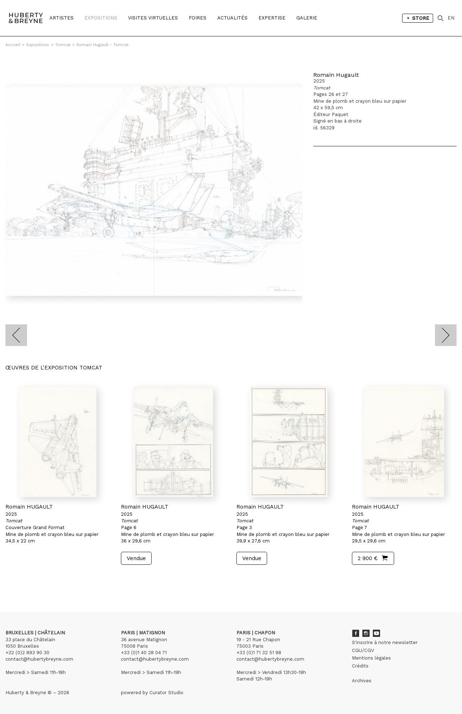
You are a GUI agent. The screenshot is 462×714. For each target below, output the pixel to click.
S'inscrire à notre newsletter (385, 642)
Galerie (306, 18)
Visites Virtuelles (153, 18)
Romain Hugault (336, 74)
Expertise (272, 18)
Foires (197, 18)
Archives (361, 680)
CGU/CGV (363, 650)
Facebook (355, 633)
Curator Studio (166, 692)
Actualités (232, 18)
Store (417, 18)
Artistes (61, 18)
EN (451, 18)
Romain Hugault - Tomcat (102, 45)
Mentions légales (371, 658)
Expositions (100, 18)
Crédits (360, 666)
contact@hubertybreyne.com (39, 659)
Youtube (376, 633)
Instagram (366, 633)
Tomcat (62, 45)
